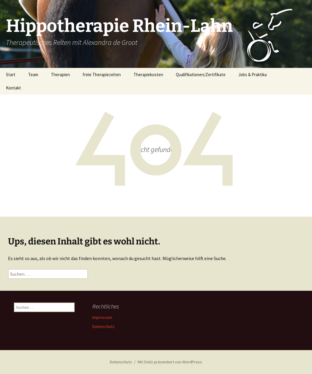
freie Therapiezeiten (102, 74)
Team (33, 74)
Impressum (102, 317)
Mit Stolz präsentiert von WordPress (170, 362)
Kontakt (13, 88)
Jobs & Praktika (252, 74)
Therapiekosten (148, 74)
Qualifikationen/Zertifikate (201, 74)
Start (10, 74)
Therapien (60, 74)
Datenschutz (103, 326)
